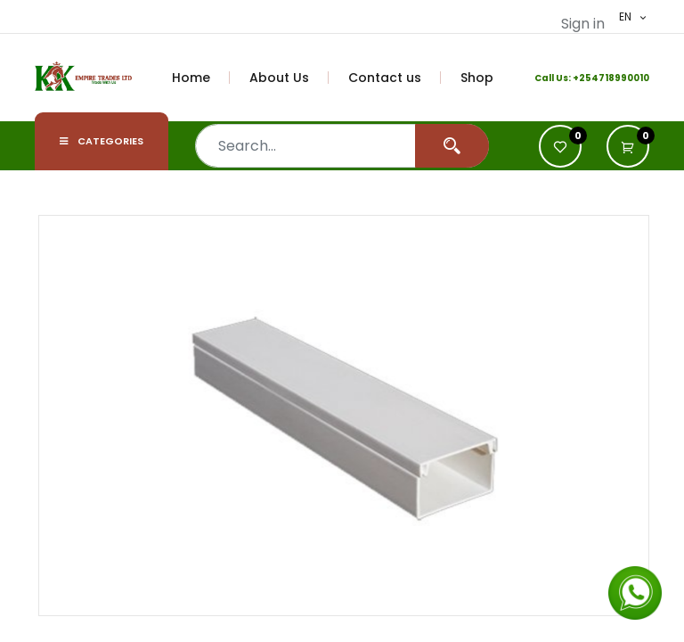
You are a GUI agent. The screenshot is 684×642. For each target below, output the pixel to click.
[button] (628, 146)
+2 (579, 78)
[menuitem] (201, 77)
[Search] (452, 146)
